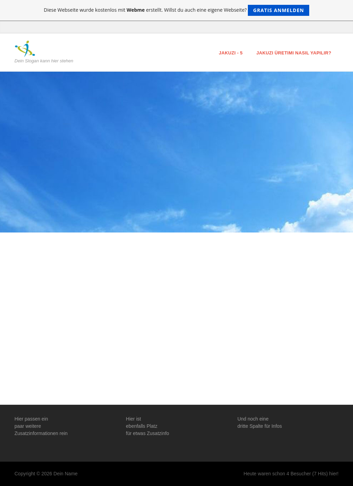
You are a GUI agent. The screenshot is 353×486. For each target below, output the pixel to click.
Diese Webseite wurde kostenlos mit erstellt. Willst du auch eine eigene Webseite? (176, 10)
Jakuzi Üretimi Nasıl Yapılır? (293, 52)
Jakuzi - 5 (231, 52)
